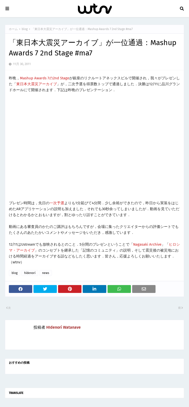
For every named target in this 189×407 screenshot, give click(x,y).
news (45, 273)
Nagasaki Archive (147, 244)
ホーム (13, 29)
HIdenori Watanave (63, 327)
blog (25, 29)
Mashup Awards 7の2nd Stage (44, 78)
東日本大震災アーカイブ (36, 84)
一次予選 (56, 203)
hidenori (29, 273)
